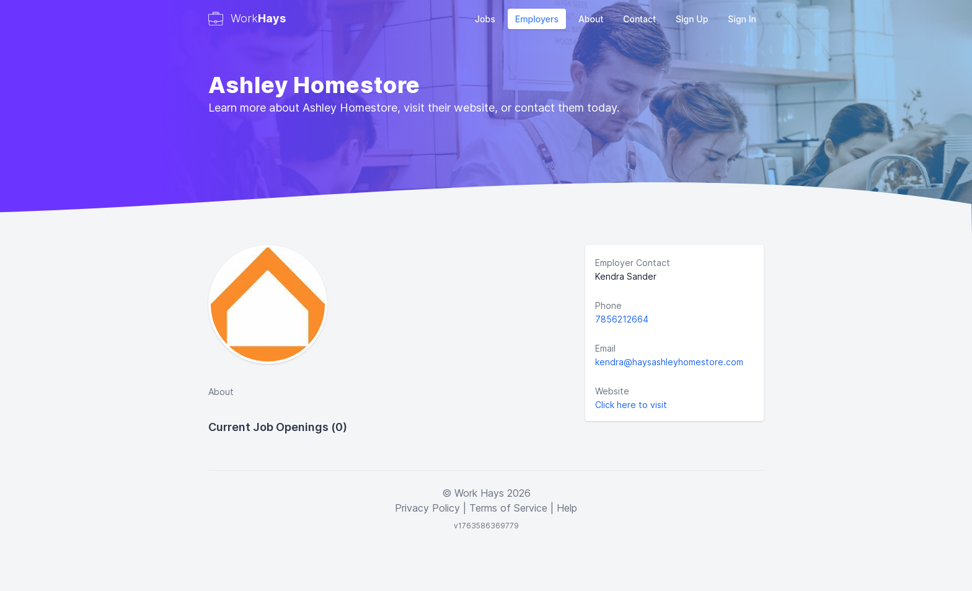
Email (605, 348)
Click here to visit (631, 404)
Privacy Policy (427, 508)
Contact (639, 19)
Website (612, 391)
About (590, 19)
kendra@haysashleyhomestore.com (669, 362)
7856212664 (621, 319)
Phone (608, 305)
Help (567, 508)
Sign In (742, 19)
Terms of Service (508, 508)
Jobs (485, 19)
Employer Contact (632, 262)
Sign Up (692, 19)
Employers (537, 19)
